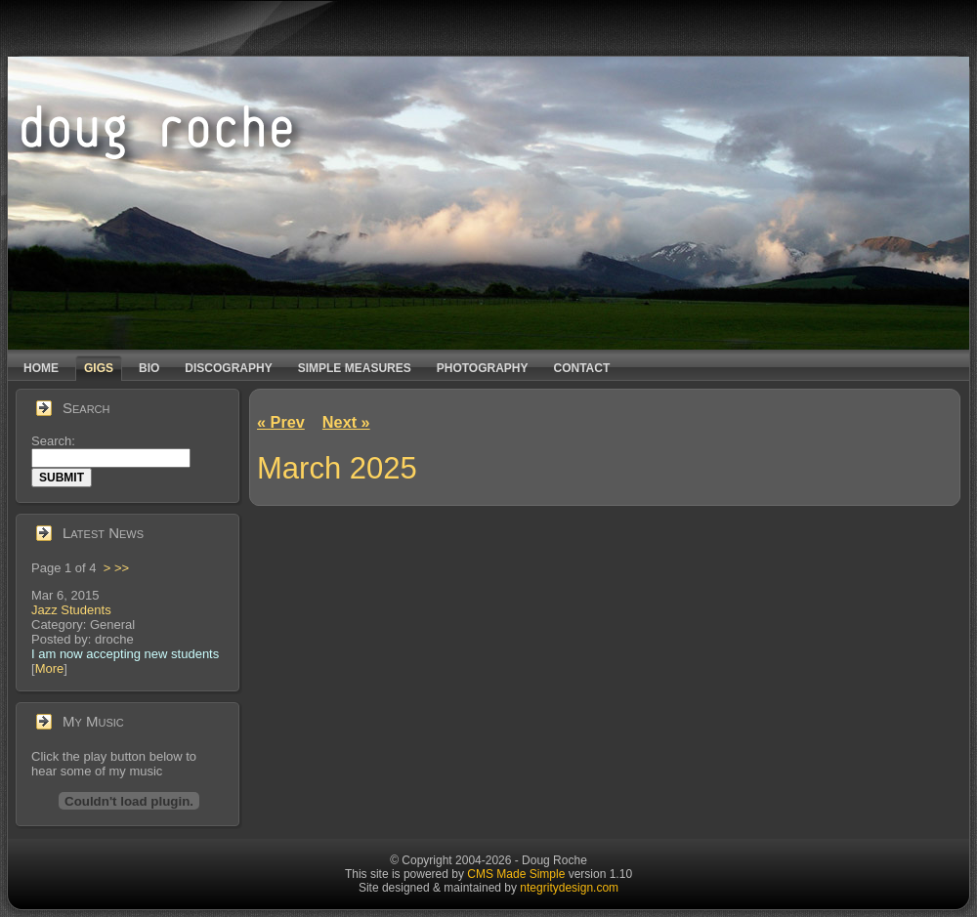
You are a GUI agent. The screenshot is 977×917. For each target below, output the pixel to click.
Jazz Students (71, 610)
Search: (54, 441)
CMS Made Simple (516, 874)
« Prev (281, 422)
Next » (346, 422)
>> (121, 568)
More (49, 668)
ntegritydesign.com (569, 888)
